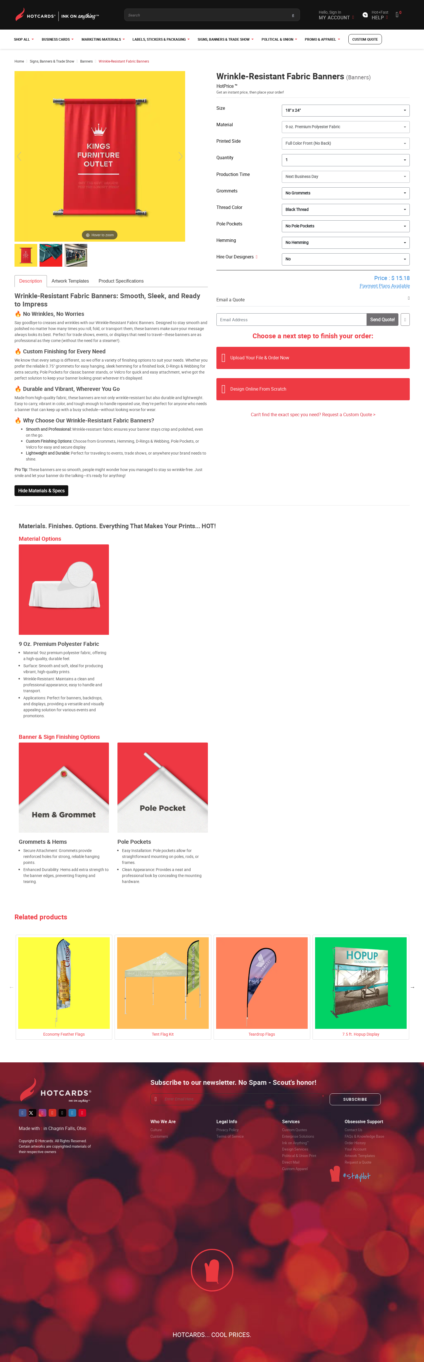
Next (412, 987)
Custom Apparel (295, 1168)
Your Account (355, 1149)
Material (224, 124)
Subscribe (355, 1099)
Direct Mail (290, 1162)
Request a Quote (358, 1162)
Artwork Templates (70, 281)
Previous (12, 987)
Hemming (226, 240)
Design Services (295, 1149)
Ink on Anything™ (295, 1142)
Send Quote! (382, 319)
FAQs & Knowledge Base (364, 1136)
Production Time (233, 174)
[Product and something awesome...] (212, 15)
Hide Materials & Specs (41, 491)
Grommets (226, 191)
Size (220, 108)
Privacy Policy (227, 1129)
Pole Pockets (229, 224)
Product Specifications (121, 281)
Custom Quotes (294, 1129)
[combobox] (346, 111)
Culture (156, 1129)
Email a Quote (230, 300)
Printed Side (228, 141)
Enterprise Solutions (298, 1136)
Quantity (224, 157)
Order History (355, 1142)
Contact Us (353, 1129)
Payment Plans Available (385, 286)
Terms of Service (230, 1136)
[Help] (256, 257)
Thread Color (229, 207)
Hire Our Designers (237, 257)
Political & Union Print (299, 1155)
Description (30, 281)
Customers (159, 1136)
